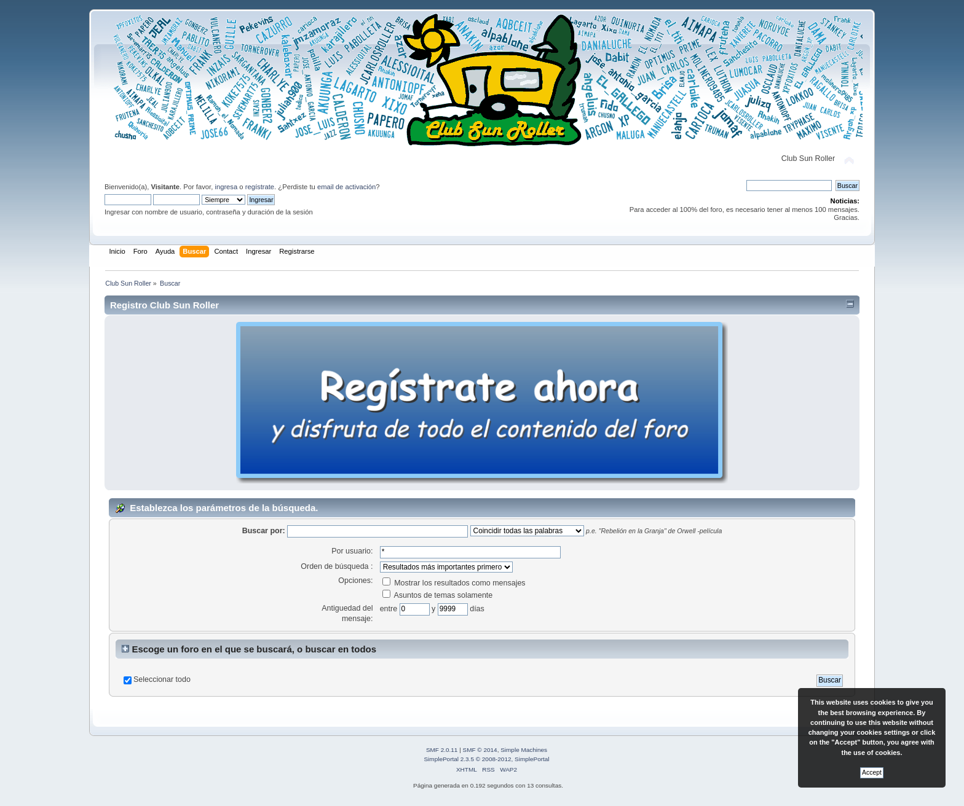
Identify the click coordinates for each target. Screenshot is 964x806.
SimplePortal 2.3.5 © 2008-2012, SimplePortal (486, 759)
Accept (872, 772)
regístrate (259, 186)
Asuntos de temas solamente (437, 595)
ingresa (226, 186)
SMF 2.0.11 (442, 749)
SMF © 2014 (480, 749)
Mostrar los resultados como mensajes (454, 583)
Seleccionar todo (162, 679)
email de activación (346, 186)
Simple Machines (523, 749)
